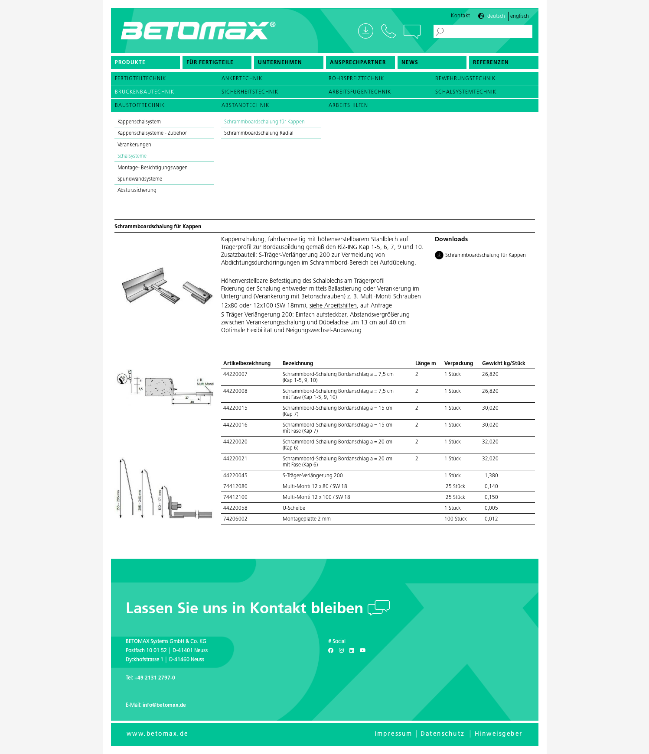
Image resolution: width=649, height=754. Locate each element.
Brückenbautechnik (144, 92)
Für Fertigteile (210, 62)
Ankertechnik (242, 78)
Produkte (130, 62)
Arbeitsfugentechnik (360, 92)
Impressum (394, 734)
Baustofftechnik (140, 105)
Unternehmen (280, 62)
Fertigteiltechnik (140, 78)
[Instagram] (341, 651)
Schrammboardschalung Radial (259, 133)
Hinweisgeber (499, 734)
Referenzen (491, 62)
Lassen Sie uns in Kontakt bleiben (247, 609)
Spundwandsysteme (140, 179)
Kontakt (460, 16)
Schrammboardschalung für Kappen (264, 122)
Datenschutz (443, 734)
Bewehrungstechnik (465, 78)
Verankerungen (135, 145)
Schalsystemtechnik (465, 92)
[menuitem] (145, 62)
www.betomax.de (158, 734)
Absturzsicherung (137, 190)
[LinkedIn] (351, 651)
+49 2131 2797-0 (154, 678)
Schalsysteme (132, 156)
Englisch (519, 16)
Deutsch (496, 16)
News (409, 62)
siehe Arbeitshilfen (333, 306)
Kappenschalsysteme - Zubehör (152, 133)
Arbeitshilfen (348, 105)
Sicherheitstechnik (250, 92)
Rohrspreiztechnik (356, 78)
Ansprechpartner (358, 62)
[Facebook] (330, 651)
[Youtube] (363, 651)
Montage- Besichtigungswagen (153, 168)
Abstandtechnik (245, 105)
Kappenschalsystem (139, 122)
